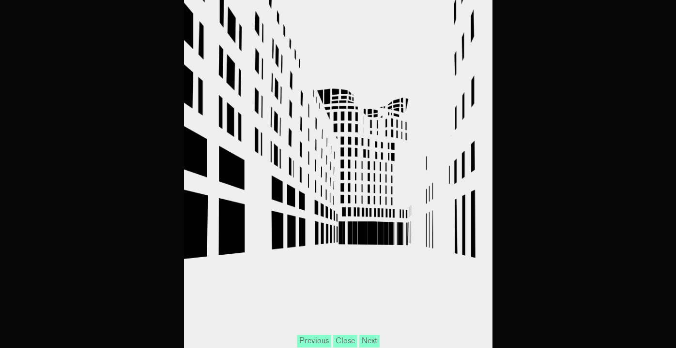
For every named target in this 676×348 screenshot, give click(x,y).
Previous (314, 341)
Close (345, 341)
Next (369, 341)
